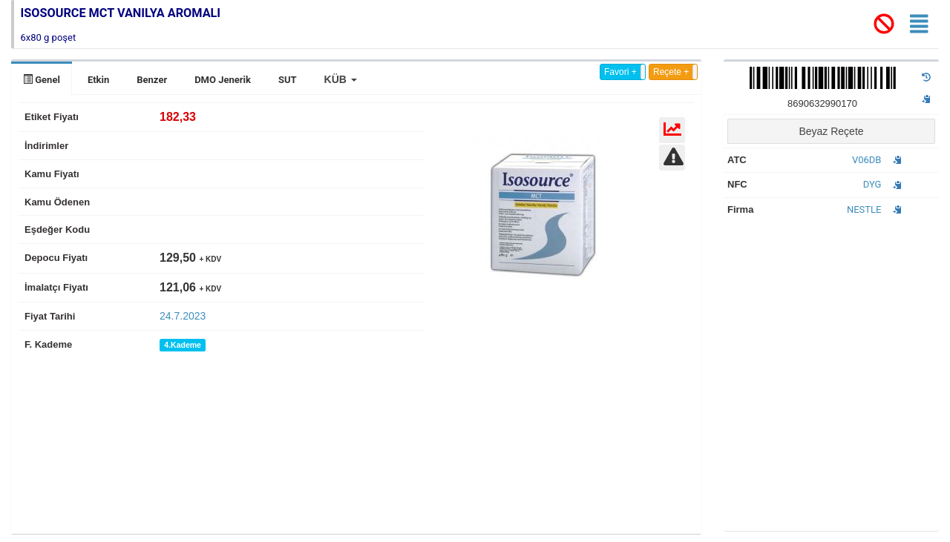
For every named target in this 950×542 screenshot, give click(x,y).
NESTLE (864, 209)
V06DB (867, 159)
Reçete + (671, 72)
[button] (340, 79)
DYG (872, 184)
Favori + (620, 72)
